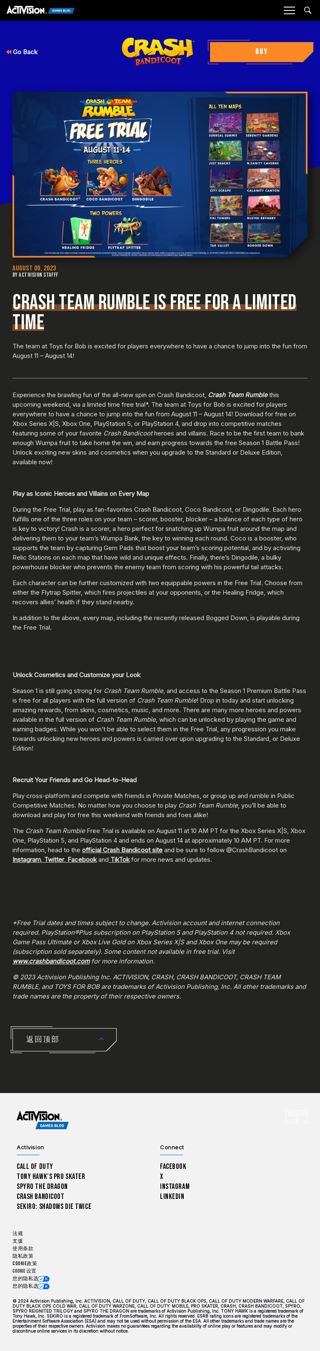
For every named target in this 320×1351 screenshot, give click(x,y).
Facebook (82, 859)
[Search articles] (308, 10)
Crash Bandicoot (40, 1196)
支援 (17, 1241)
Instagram (26, 859)
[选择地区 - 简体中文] (296, 1117)
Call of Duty (35, 1166)
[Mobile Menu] (289, 10)
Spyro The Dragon (42, 1186)
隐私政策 (22, 1256)
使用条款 (22, 1249)
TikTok (120, 859)
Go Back (22, 52)
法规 (17, 1234)
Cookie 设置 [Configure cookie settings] (24, 1271)
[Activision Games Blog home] (43, 1120)
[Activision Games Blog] (40, 10)
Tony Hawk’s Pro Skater (51, 1176)
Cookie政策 (24, 1264)
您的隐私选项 (28, 1279)
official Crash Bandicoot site (122, 850)
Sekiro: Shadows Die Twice (54, 1206)
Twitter (54, 859)
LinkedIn (172, 1196)
